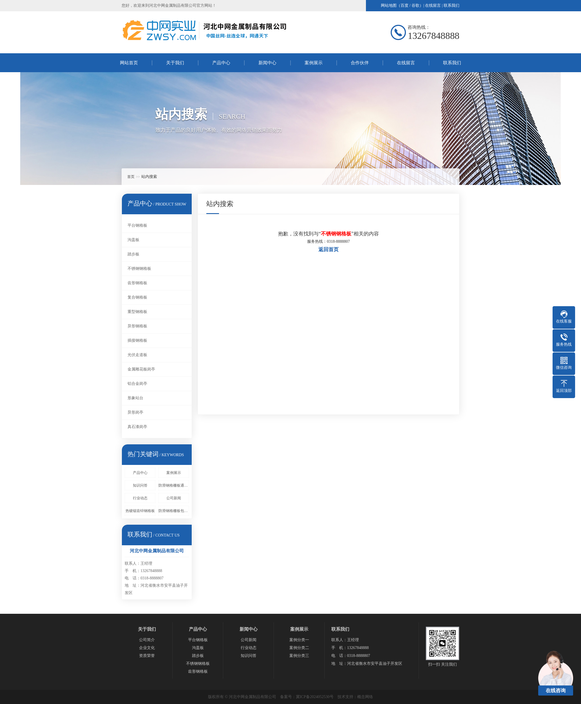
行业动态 (140, 498)
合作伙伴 (360, 62)
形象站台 (135, 398)
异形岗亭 (135, 412)
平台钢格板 (137, 225)
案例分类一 (299, 640)
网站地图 (389, 5)
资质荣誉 (147, 656)
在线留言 (433, 5)
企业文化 (147, 648)
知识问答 (140, 485)
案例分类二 (299, 648)
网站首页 (129, 62)
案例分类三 (299, 656)
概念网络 (365, 697)
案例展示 (314, 62)
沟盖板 (133, 240)
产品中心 (221, 62)
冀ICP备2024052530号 (315, 697)
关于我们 (175, 62)
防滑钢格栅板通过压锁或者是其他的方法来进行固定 (173, 485)
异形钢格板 (137, 326)
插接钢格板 (137, 340)
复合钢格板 (137, 297)
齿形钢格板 (137, 283)
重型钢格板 (137, 312)
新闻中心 (267, 62)
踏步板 (133, 254)
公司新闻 (173, 498)
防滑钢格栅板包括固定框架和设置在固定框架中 (173, 511)
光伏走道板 (137, 355)
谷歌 (415, 5)
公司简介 (147, 640)
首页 (131, 177)
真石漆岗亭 (137, 427)
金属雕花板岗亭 (141, 369)
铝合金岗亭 (137, 383)
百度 (404, 5)
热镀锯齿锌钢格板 (140, 511)
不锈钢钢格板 (139, 268)
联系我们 (451, 5)
